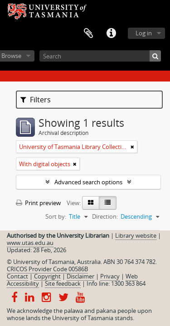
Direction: (105, 216)
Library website (135, 235)
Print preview (38, 203)
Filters (35, 100)
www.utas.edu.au (30, 243)
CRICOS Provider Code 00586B (47, 269)
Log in (144, 33)
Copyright (47, 276)
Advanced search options (88, 182)
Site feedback (63, 283)
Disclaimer (80, 276)
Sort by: (55, 216)
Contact (17, 276)
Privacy (110, 276)
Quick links (111, 33)
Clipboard (88, 33)
